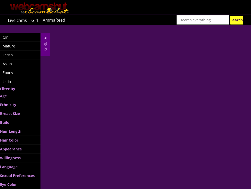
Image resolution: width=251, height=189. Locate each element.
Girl (34, 20)
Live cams (17, 20)
